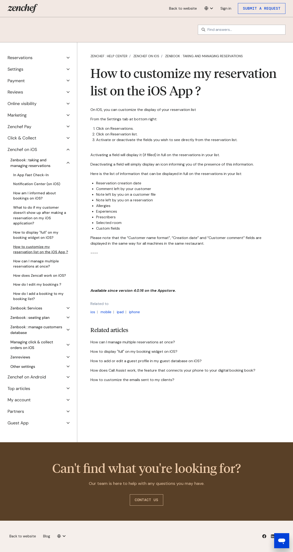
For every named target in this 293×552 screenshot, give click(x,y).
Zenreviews (20, 357)
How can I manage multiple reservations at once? (132, 342)
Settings (15, 69)
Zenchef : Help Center (108, 56)
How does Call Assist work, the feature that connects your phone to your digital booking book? (172, 370)
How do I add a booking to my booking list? (38, 296)
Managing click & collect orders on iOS (31, 345)
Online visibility (22, 103)
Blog (46, 536)
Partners (16, 411)
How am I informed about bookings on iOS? (34, 196)
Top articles (19, 388)
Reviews (15, 92)
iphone (134, 312)
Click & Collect (22, 138)
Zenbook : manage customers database (36, 330)
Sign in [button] (225, 8)
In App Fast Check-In (31, 175)
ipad (120, 312)
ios (92, 312)
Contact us (146, 499)
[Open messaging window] (281, 540)
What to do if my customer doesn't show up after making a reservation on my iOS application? (39, 215)
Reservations (20, 58)
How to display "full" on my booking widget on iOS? (133, 351)
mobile (106, 312)
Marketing (17, 115)
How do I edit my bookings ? (37, 284)
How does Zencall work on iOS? (39, 275)
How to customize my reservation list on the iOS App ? (40, 249)
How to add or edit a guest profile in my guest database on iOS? (146, 360)
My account (19, 400)
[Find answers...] (241, 30)
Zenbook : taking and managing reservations (204, 56)
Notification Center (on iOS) (36, 184)
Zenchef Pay (19, 127)
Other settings (22, 366)
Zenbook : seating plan (29, 317)
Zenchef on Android (27, 377)
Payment (16, 81)
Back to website (183, 8)
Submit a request (262, 8)
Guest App (18, 423)
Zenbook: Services (26, 308)
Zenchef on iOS (146, 56)
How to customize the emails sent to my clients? (132, 379)
